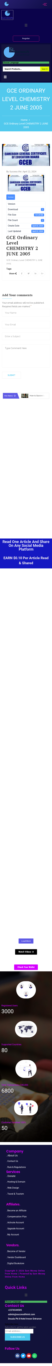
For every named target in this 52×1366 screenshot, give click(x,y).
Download (10, 197)
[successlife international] (6, 3)
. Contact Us (12, 1161)
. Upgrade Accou (14, 1228)
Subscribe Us (17, 1337)
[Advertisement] (26, 502)
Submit (11, 375)
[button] (26, 25)
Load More (26, 941)
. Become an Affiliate (16, 1210)
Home (24, 119)
